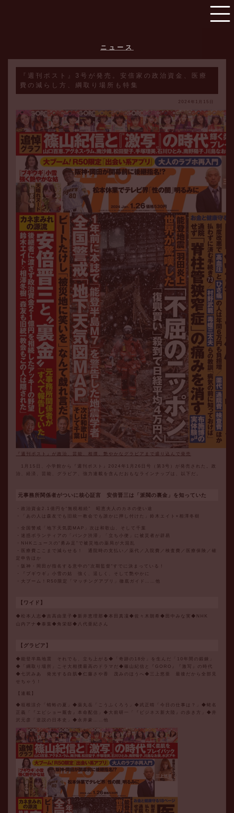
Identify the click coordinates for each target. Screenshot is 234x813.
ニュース (117, 47)
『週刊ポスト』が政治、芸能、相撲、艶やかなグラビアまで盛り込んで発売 (103, 453)
